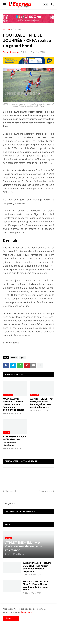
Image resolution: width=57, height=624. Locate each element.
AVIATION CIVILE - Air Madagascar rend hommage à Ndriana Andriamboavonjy (41, 402)
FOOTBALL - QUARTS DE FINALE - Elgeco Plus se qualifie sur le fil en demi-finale (36, 585)
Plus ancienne (45, 491)
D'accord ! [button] (11, 618)
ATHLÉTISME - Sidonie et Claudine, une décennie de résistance (14, 440)
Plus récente (11, 491)
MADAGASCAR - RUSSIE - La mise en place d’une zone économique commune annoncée (13, 404)
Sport (22, 357)
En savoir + (26, 612)
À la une (17, 29)
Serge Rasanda (11, 52)
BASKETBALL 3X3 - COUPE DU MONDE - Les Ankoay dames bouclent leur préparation (37, 567)
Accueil (6, 29)
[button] (4, 4)
